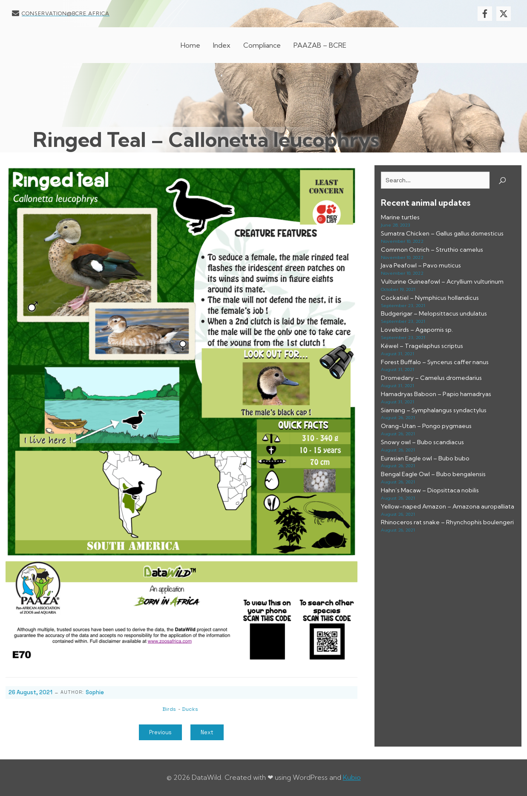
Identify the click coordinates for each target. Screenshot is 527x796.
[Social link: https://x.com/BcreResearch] (505, 13)
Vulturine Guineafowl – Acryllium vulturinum (442, 281)
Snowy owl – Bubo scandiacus (422, 442)
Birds (169, 709)
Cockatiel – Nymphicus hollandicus (430, 298)
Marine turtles (400, 217)
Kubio (352, 777)
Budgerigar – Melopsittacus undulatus (434, 313)
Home (190, 45)
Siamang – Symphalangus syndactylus (434, 410)
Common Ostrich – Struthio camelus (432, 249)
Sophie (95, 692)
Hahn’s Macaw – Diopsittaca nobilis (430, 490)
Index (221, 45)
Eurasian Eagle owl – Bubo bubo (425, 458)
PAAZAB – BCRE (320, 45)
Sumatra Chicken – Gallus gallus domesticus (442, 233)
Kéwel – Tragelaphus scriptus (422, 346)
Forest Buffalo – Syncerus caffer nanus (435, 362)
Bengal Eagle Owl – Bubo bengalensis (433, 474)
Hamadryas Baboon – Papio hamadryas (436, 394)
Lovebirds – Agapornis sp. (417, 329)
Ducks (190, 709)
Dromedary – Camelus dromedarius (431, 378)
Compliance (262, 45)
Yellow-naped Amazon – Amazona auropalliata (447, 506)
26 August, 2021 (30, 692)
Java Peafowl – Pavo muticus (421, 265)
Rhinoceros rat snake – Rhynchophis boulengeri (447, 522)
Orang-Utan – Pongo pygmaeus (426, 426)
